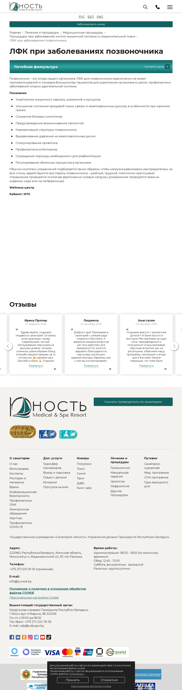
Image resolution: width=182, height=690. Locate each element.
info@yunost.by (20, 581)
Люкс (81, 468)
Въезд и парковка (56, 472)
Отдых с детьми (55, 477)
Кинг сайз (84, 488)
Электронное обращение (19, 511)
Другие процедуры (119, 493)
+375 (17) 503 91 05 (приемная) (31, 569)
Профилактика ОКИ (20, 502)
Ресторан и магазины (17, 480)
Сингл (81, 473)
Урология (118, 481)
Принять (73, 680)
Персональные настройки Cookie (34, 597)
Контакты (16, 473)
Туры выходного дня (156, 484)
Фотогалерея (19, 468)
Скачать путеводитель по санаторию (133, 402)
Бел (91, 16)
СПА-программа (156, 477)
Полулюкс (84, 464)
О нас (13, 464)
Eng (100, 16)
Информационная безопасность (23, 494)
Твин (80, 478)
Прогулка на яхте (55, 487)
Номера (83, 458)
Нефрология (120, 486)
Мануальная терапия (120, 474)
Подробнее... (77, 673)
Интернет (50, 482)
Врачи (14, 487)
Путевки (150, 458)
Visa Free (15, 518)
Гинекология (120, 468)
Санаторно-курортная (152, 465)
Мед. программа (156, 472)
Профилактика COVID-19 (20, 524)
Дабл (80, 483)
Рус (82, 16)
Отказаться (109, 680)
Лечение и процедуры (120, 460)
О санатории (19, 458)
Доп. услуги (52, 458)
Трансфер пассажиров (52, 465)
